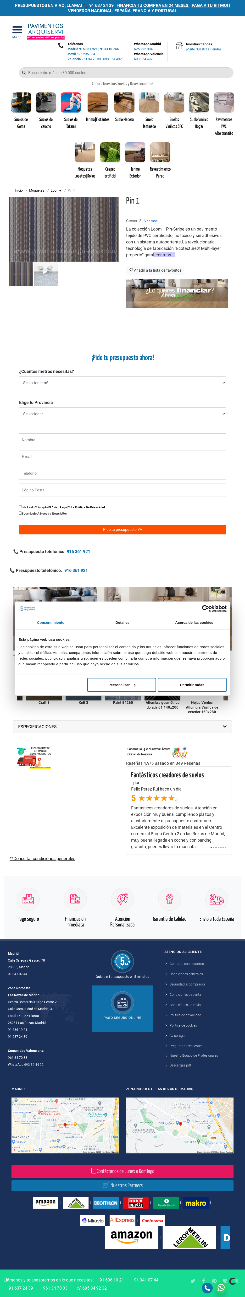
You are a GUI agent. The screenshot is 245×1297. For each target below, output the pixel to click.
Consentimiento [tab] (51, 622)
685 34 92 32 (92, 1288)
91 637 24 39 (101, 5)
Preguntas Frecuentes (186, 1046)
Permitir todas (192, 685)
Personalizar (121, 685)
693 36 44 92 (34, 1064)
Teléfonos (75, 44)
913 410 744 (109, 49)
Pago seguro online (122, 1018)
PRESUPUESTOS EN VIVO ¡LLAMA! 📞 (51, 5)
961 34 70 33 (84, 59)
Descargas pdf (180, 1065)
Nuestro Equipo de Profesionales (194, 1055)
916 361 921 (88, 49)
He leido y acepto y (62, 507)
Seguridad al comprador (187, 984)
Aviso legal (177, 1036)
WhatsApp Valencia (149, 57)
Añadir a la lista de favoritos (155, 270)
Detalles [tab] (122, 622)
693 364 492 (112, 59)
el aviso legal (57, 507)
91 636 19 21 (112, 1279)
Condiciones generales (186, 974)
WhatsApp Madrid (149, 47)
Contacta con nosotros (187, 964)
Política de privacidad (185, 1015)
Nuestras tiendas (204, 47)
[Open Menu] (17, 32)
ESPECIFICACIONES (37, 726)
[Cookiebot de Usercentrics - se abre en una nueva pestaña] (206, 608)
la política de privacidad (88, 507)
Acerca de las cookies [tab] (194, 622)
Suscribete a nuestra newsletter (44, 513)
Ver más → (153, 221)
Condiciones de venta (185, 994)
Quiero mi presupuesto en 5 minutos (122, 976)
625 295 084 (81, 54)
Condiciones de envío (185, 1005)
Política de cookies (183, 1025)
